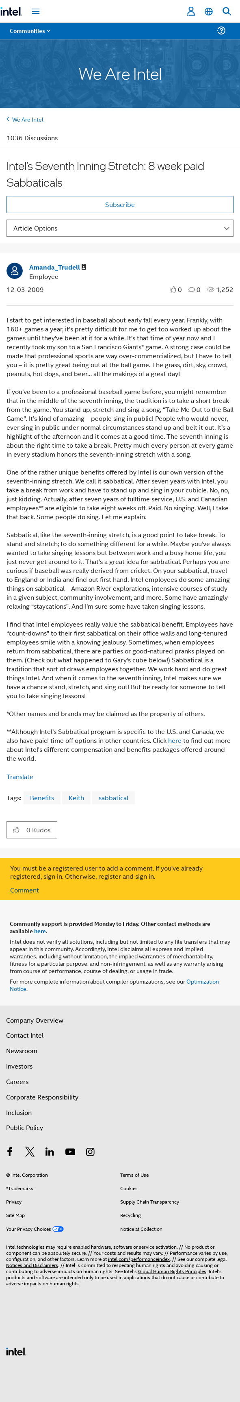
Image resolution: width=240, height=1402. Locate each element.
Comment (24, 890)
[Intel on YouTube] (70, 1152)
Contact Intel (24, 1035)
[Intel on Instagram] (90, 1152)
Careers (17, 1081)
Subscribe (120, 204)
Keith (76, 797)
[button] (16, 829)
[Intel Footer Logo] (16, 1350)
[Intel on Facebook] (10, 1152)
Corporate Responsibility (42, 1097)
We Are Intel (27, 119)
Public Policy (24, 1127)
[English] (209, 11)
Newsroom (21, 1050)
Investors (19, 1066)
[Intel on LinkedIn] (50, 1152)
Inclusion (19, 1112)
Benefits (42, 797)
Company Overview (34, 1020)
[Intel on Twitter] (30, 1152)
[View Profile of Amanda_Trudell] (57, 267)
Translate (19, 776)
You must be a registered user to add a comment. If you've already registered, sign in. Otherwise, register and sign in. (106, 872)
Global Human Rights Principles (172, 1271)
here (40, 930)
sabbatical (113, 797)
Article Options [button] (35, 228)
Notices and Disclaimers (32, 1265)
